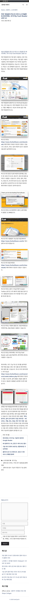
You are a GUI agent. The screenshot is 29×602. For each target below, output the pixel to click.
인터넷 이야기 (5, 5)
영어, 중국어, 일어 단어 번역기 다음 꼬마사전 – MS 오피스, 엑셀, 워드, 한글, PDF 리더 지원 (14, 418)
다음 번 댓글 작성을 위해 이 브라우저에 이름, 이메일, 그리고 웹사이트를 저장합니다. (15, 537)
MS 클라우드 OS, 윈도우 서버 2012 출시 (14, 443)
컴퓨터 (8, 10)
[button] (23, 4)
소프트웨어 (14, 10)
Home (3, 10)
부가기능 (14, 460)
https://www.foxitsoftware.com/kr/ (12, 241)
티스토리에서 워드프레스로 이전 (17, 1)
